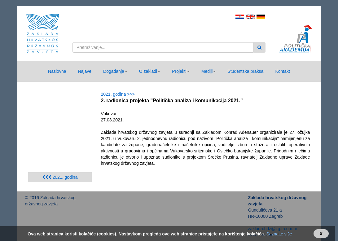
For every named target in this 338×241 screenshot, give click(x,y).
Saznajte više (279, 233)
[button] (115, 71)
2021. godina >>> (119, 94)
